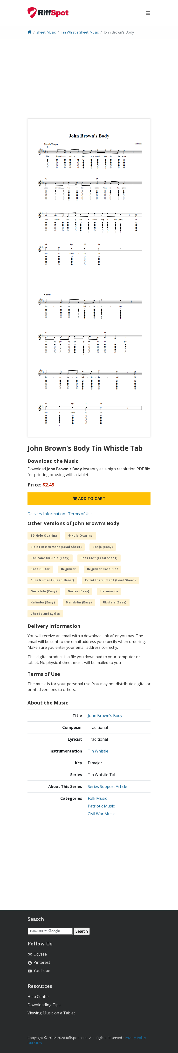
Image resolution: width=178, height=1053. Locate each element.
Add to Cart (89, 498)
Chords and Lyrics (45, 614)
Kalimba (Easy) (43, 602)
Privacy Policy (135, 1037)
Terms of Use (80, 513)
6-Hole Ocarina (80, 535)
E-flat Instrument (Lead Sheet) (110, 580)
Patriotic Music (101, 806)
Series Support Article (107, 786)
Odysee (37, 954)
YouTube (38, 970)
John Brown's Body (105, 715)
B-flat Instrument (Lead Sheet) (56, 547)
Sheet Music (46, 32)
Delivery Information (46, 513)
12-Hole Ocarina (44, 535)
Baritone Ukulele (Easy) (50, 558)
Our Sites (34, 1042)
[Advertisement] (89, 81)
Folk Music (97, 798)
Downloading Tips (44, 1004)
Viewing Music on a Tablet (51, 1013)
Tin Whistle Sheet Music (80, 32)
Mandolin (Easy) (79, 602)
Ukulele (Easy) (114, 602)
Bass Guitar (40, 569)
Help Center (38, 996)
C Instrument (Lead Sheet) (52, 580)
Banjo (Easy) (103, 547)
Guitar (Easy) (78, 591)
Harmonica (109, 591)
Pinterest (38, 962)
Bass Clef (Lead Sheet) (99, 558)
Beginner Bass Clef (102, 569)
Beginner (68, 569)
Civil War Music (101, 813)
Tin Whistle (98, 751)
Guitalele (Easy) (44, 591)
